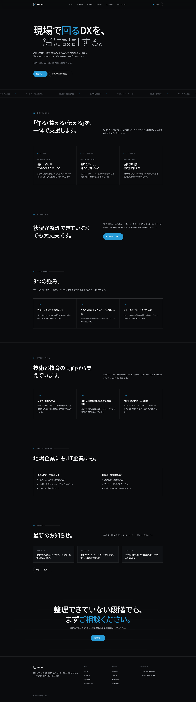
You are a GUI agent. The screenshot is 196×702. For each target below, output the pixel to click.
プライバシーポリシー (147, 675)
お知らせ (99, 4)
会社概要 (109, 4)
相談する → (40, 74)
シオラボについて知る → (61, 74)
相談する (157, 5)
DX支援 (89, 4)
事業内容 (80, 4)
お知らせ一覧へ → (42, 570)
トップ (71, 4)
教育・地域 (115, 679)
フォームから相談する (147, 671)
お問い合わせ (121, 4)
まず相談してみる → (113, 236)
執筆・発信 (115, 683)
